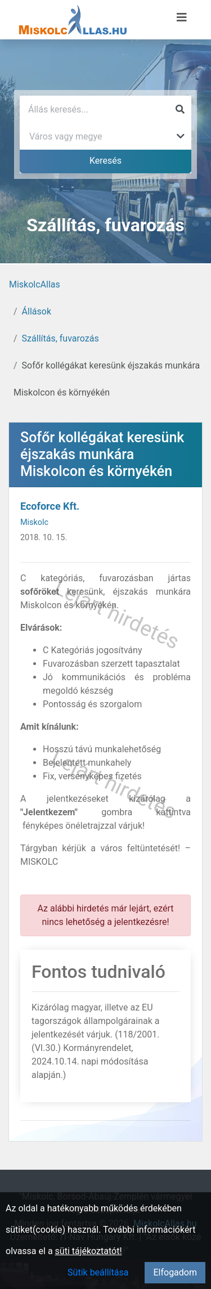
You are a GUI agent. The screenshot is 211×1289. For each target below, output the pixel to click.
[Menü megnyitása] (181, 17)
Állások (36, 311)
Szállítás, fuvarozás (60, 338)
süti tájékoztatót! (88, 1251)
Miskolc (34, 522)
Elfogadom (175, 1272)
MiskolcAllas (34, 284)
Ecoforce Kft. (49, 506)
